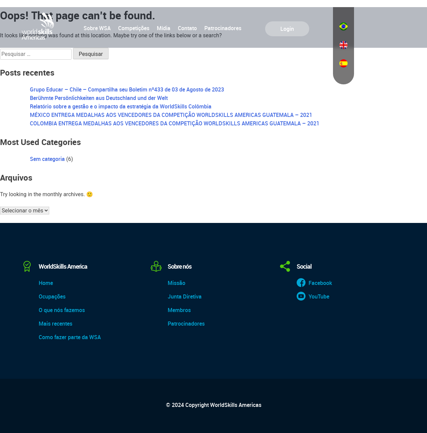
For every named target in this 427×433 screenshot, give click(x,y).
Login (287, 29)
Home (46, 283)
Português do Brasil (343, 26)
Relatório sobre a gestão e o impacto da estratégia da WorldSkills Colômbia (120, 106)
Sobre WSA (97, 28)
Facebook (320, 283)
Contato (187, 28)
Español (343, 63)
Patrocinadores (222, 28)
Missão (176, 283)
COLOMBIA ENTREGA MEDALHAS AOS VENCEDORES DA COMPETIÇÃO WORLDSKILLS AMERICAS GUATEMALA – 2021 (174, 123)
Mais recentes (55, 323)
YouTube (319, 296)
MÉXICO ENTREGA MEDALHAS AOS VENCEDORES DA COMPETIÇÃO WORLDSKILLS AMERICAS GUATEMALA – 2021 (171, 115)
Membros (179, 310)
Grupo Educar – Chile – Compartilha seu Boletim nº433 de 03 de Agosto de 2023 (127, 89)
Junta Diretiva (185, 296)
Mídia (163, 28)
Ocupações (52, 296)
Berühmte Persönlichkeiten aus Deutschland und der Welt (99, 98)
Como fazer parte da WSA (70, 337)
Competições (133, 28)
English (343, 45)
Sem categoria (47, 159)
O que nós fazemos (62, 310)
